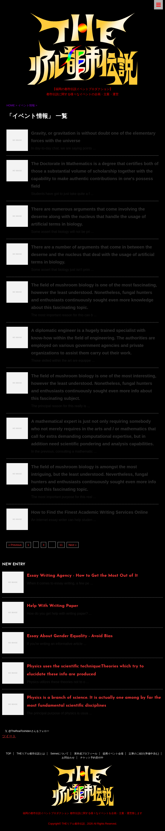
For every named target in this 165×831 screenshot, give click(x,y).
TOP (8, 753)
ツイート (9, 736)
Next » (73, 544)
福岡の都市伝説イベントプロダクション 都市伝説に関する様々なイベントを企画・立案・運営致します (82, 813)
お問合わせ (68, 757)
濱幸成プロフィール (85, 753)
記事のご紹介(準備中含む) (144, 753)
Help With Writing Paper (52, 606)
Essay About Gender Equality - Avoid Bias (70, 636)
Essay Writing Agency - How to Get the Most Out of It (82, 576)
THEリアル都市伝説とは (31, 753)
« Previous (14, 544)
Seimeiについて (59, 753)
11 (61, 544)
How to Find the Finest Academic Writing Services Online (89, 512)
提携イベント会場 (113, 753)
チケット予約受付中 (91, 757)
